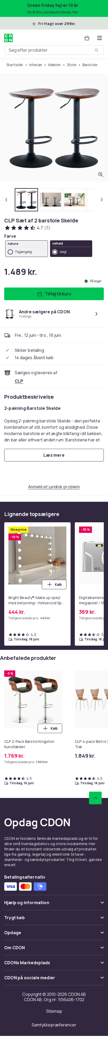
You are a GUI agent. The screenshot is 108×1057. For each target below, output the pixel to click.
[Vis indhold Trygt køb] (54, 919)
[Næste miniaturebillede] (101, 199)
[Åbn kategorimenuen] (99, 38)
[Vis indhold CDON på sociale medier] (54, 980)
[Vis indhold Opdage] (54, 934)
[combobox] (54, 50)
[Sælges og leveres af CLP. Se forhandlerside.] (19, 381)
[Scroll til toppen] (95, 798)
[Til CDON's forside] (8, 38)
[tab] (26, 199)
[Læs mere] (54, 455)
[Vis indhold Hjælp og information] (54, 904)
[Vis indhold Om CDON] (54, 949)
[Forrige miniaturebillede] (6, 199)
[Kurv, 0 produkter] (87, 38)
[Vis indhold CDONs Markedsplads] (54, 964)
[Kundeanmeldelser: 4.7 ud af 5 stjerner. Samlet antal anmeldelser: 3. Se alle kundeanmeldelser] (27, 228)
